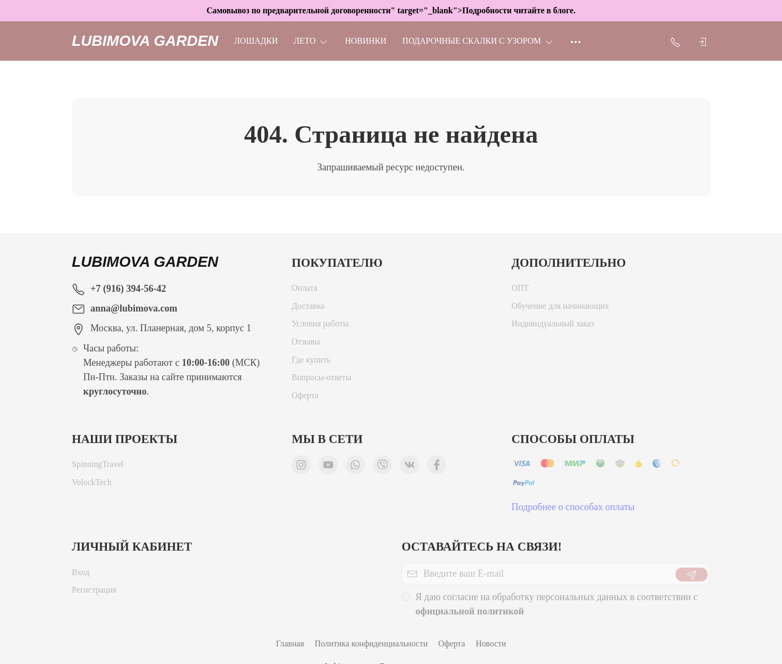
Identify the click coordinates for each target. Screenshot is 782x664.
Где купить (311, 362)
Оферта (305, 398)
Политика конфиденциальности (371, 643)
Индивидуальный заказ (553, 326)
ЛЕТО (311, 41)
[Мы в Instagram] (301, 467)
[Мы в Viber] (382, 467)
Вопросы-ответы (321, 379)
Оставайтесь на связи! (482, 546)
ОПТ (520, 290)
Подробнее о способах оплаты (573, 509)
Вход (80, 574)
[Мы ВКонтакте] (409, 467)
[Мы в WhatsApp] (355, 467)
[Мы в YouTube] (328, 467)
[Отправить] (692, 577)
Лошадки (256, 40)
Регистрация (94, 592)
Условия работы (320, 326)
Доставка (308, 308)
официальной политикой (469, 614)
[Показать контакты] (675, 41)
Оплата (304, 290)
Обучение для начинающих (561, 308)
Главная (290, 643)
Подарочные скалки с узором (478, 41)
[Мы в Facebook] (436, 467)
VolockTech (92, 484)
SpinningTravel (97, 466)
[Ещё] (575, 41)
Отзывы (306, 344)
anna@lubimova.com (133, 308)
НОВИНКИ (365, 40)
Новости (491, 643)
